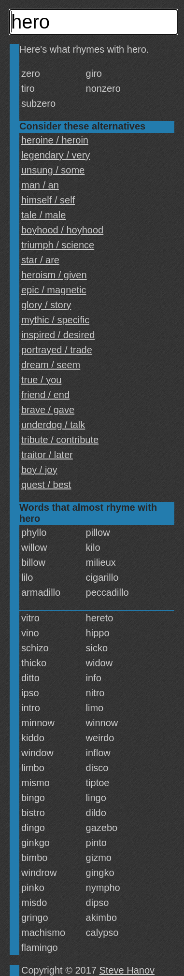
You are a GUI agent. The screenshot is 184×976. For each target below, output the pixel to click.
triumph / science (57, 245)
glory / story (46, 305)
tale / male (43, 215)
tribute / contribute (60, 439)
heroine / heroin (54, 140)
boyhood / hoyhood (62, 230)
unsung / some (53, 170)
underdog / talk (53, 424)
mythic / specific (55, 320)
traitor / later (47, 454)
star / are (40, 260)
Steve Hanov (127, 970)
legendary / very (55, 155)
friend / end (45, 394)
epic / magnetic (53, 290)
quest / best (46, 484)
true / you (41, 379)
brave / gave (47, 409)
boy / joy (39, 469)
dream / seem (50, 364)
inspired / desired (58, 335)
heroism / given (54, 275)
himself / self (48, 200)
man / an (40, 185)
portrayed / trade (56, 349)
